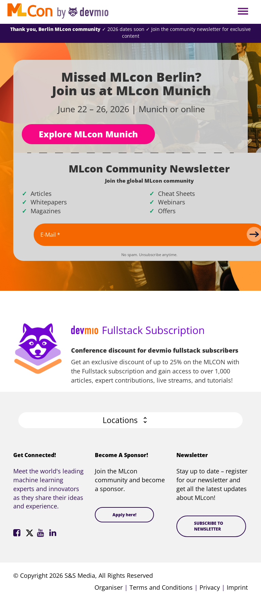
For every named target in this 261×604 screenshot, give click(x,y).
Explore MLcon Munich (88, 134)
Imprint (237, 587)
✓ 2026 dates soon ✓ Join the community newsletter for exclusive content (130, 32)
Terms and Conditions (161, 587)
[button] (130, 420)
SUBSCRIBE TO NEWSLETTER (208, 526)
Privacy (209, 587)
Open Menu (243, 11)
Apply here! (124, 515)
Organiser (108, 587)
